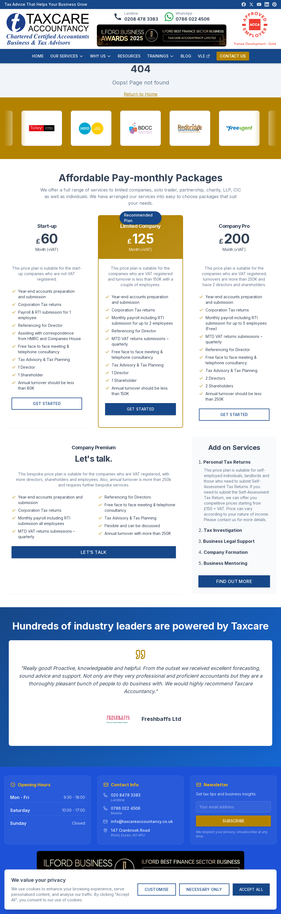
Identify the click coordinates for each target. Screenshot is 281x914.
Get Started (47, 405)
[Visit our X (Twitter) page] (251, 4)
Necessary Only (204, 889)
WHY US (100, 56)
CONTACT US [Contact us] (233, 56)
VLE (204, 56)
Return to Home (141, 94)
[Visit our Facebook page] (243, 4)
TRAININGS (160, 56)
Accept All (251, 889)
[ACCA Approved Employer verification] (255, 28)
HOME (38, 56)
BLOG (186, 56)
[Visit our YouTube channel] (259, 4)
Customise (156, 889)
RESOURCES (129, 56)
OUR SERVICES (66, 56)
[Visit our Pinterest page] (274, 4)
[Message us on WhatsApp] (187, 16)
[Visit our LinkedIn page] (267, 4)
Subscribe (234, 821)
